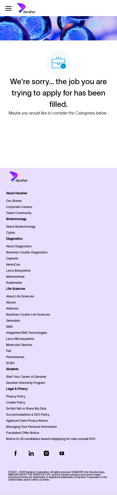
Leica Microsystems (20, 338)
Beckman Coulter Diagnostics (27, 252)
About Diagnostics (19, 246)
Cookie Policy (15, 402)
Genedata (13, 320)
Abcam (11, 302)
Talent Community (18, 213)
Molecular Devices (19, 344)
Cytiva (10, 232)
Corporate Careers (19, 206)
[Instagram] (46, 453)
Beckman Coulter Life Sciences (28, 314)
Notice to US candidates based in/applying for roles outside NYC (51, 438)
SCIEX (10, 363)
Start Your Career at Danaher (26, 376)
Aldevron (12, 308)
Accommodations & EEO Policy (27, 414)
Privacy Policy (15, 396)
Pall (8, 350)
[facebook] (15, 453)
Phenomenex (15, 357)
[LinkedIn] (30, 453)
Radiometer (14, 282)
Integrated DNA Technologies (26, 332)
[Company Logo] (34, 8)
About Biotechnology (20, 226)
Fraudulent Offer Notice (22, 432)
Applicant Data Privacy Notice (27, 420)
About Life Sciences (20, 296)
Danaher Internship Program (25, 382)
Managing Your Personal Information (31, 426)
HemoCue (13, 264)
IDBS (9, 326)
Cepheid (12, 258)
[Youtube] (61, 453)
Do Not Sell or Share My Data (26, 408)
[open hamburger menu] (8, 8)
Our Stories (14, 200)
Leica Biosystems (18, 270)
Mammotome (15, 276)
